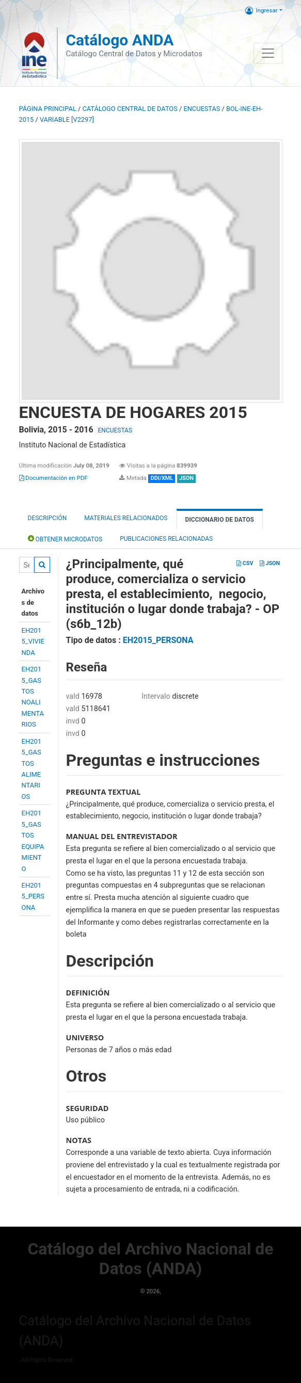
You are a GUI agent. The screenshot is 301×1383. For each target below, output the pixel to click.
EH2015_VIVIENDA (33, 641)
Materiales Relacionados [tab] (125, 518)
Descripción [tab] (47, 518)
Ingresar (261, 10)
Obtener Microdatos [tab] (65, 538)
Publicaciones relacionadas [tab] (166, 538)
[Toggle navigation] (268, 53)
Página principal (47, 108)
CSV (244, 563)
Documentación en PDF (53, 477)
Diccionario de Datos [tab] (219, 519)
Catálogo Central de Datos (129, 108)
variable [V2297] (67, 119)
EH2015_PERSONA (33, 896)
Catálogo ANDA (119, 40)
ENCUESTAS (201, 108)
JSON (270, 563)
